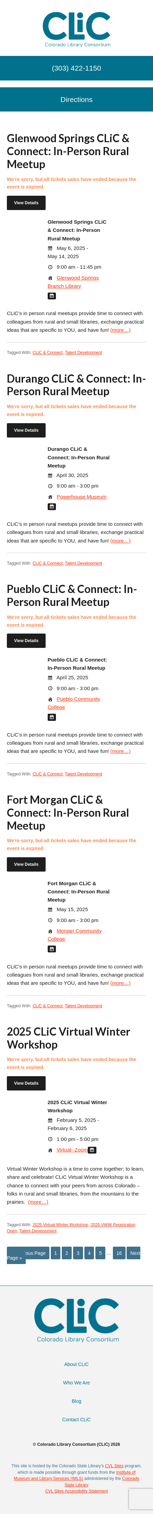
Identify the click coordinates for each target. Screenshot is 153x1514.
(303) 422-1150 (76, 68)
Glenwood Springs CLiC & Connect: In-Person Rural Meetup (68, 151)
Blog (76, 1401)
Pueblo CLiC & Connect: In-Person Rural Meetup (72, 595)
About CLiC (76, 1364)
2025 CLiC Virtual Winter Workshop (68, 1038)
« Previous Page (28, 1253)
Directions (76, 99)
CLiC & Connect (48, 352)
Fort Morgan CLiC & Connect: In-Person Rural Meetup (68, 812)
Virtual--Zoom (72, 1150)
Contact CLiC (76, 1419)
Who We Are (76, 1382)
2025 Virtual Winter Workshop (60, 1224)
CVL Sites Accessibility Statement (76, 1491)
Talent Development (83, 352)
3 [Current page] (78, 1253)
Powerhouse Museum (81, 497)
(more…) (120, 330)
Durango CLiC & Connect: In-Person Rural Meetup (76, 385)
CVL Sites (114, 1466)
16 (119, 1253)
